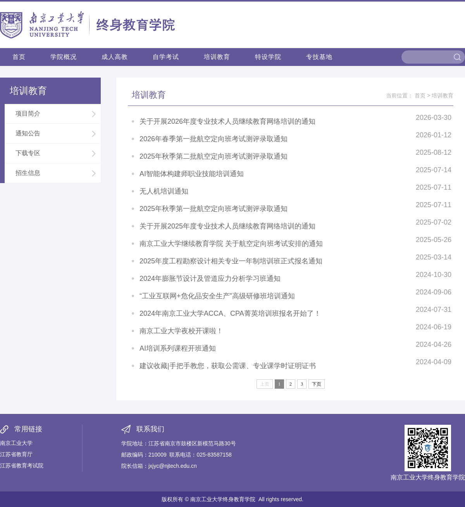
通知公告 (56, 133)
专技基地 (319, 57)
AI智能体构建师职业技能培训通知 (192, 174)
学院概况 (63, 57)
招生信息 (56, 173)
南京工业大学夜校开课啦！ (181, 331)
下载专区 (56, 153)
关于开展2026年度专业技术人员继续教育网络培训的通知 (227, 121)
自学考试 (166, 57)
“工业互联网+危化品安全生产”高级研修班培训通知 (217, 296)
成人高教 (115, 57)
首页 (19, 57)
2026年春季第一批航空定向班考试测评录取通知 (214, 139)
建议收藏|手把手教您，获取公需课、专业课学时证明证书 (228, 366)
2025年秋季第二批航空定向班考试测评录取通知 (214, 156)
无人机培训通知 (164, 191)
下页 (316, 384)
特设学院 (268, 57)
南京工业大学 (16, 443)
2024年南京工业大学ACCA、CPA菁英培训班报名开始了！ (230, 313)
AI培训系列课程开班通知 (178, 348)
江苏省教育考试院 (21, 465)
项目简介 (56, 113)
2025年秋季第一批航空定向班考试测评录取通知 (214, 209)
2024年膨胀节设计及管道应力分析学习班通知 (210, 278)
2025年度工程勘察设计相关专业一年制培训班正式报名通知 (231, 261)
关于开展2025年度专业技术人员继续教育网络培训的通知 (227, 226)
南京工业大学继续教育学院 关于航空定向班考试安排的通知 (231, 243)
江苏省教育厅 (16, 454)
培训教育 (217, 57)
